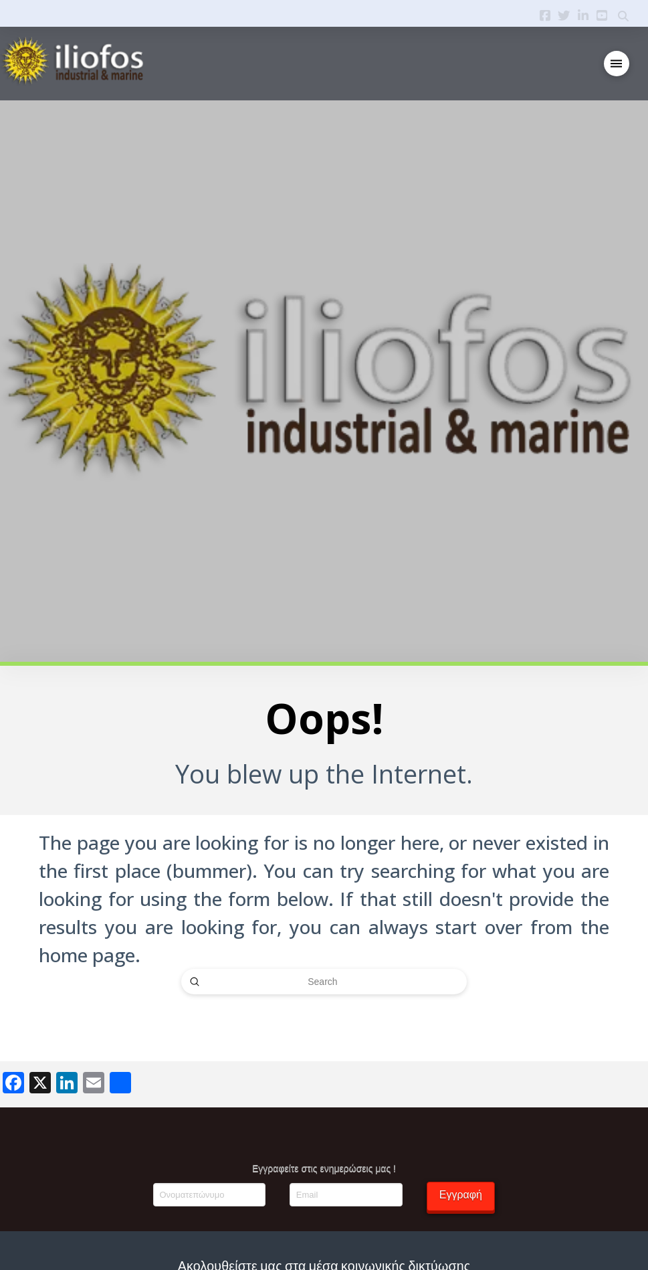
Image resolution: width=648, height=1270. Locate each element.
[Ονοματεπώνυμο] (209, 1194)
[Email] (346, 1194)
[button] (617, 64)
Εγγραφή (460, 1194)
